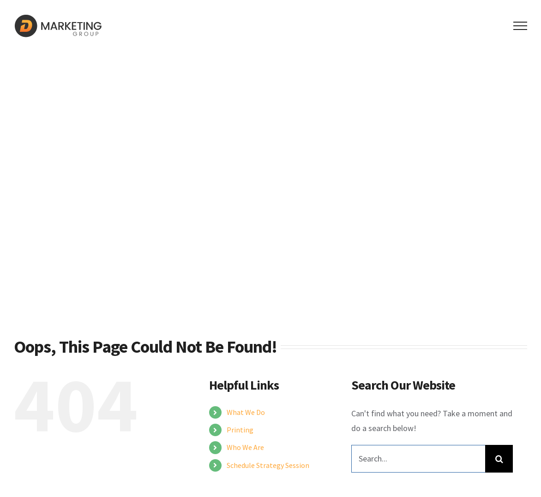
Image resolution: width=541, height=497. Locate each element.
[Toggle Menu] (520, 26)
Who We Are (245, 447)
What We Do (246, 412)
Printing (240, 429)
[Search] (499, 459)
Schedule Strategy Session (268, 465)
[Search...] (418, 459)
